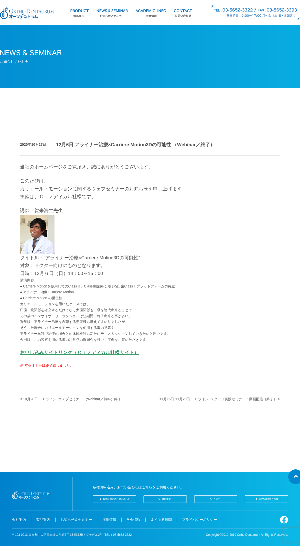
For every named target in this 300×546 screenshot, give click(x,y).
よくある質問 (161, 520)
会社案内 (19, 520)
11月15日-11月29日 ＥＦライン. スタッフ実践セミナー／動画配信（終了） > (219, 399)
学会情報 (133, 520)
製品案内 (43, 520)
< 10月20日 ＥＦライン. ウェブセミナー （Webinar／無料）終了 (70, 399)
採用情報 (109, 520)
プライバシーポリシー (199, 520)
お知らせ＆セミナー (76, 520)
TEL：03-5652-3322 (118, 535)
